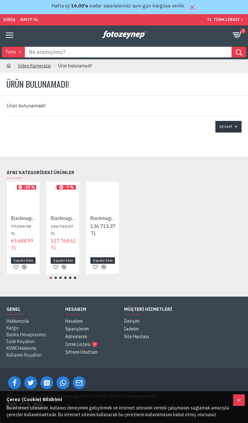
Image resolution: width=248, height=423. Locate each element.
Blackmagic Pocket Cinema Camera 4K (24, 218)
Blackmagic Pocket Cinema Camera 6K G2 (64, 218)
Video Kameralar (34, 66)
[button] (51, 278)
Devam (225, 126)
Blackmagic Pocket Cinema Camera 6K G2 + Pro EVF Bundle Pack (103, 218)
